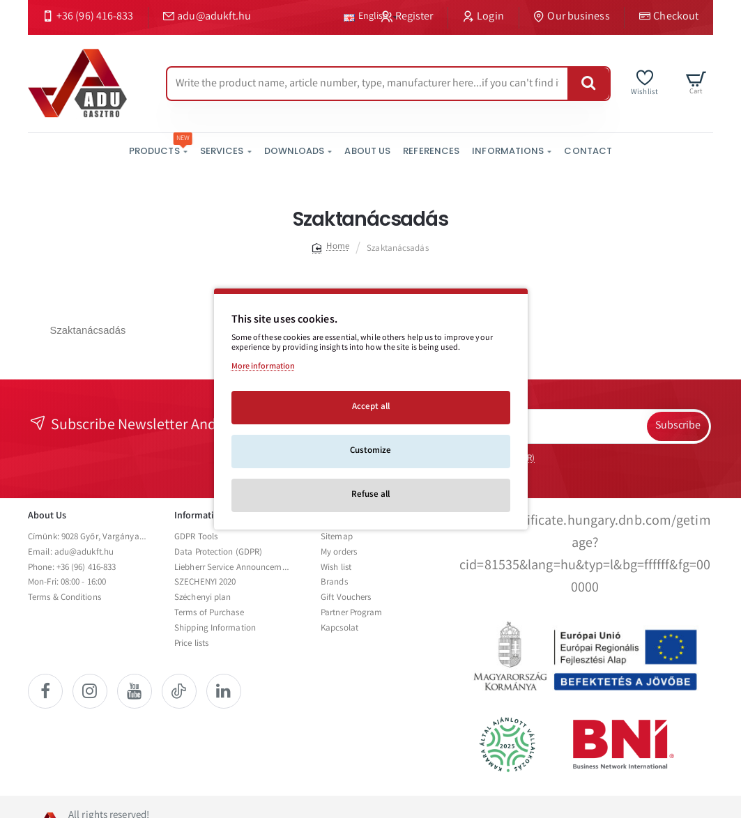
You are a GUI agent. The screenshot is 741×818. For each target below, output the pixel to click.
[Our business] (572, 18)
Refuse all (370, 495)
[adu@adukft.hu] (207, 18)
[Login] (483, 18)
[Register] (407, 18)
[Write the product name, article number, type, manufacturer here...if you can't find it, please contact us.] (588, 84)
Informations (201, 516)
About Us (47, 516)
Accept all (371, 407)
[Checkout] (669, 18)
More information (263, 367)
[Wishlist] (644, 83)
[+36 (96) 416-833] (88, 18)
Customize (370, 451)
